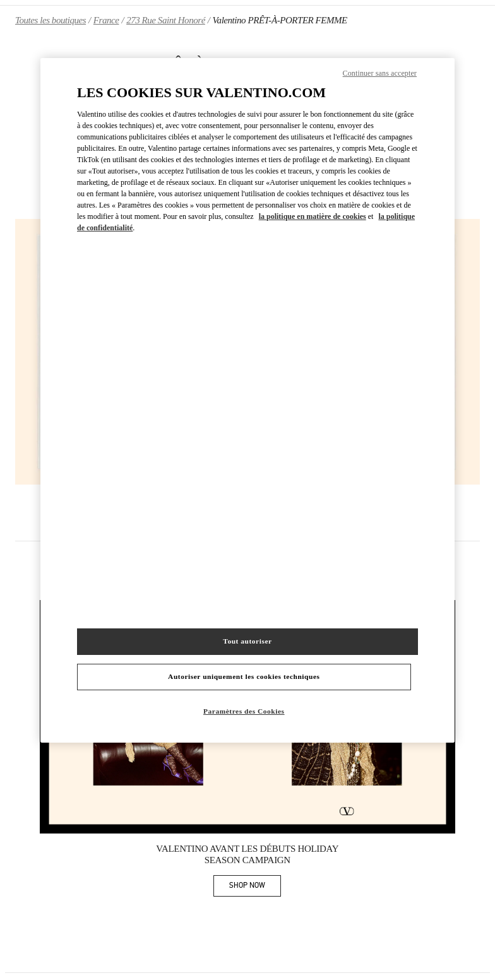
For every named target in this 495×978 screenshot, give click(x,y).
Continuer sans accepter (380, 72)
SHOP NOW (255, 887)
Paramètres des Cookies (244, 711)
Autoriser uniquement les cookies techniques (243, 676)
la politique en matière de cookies (312, 216)
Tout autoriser (247, 641)
